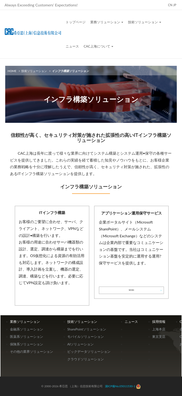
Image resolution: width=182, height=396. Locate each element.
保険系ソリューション (26, 344)
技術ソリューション (144, 22)
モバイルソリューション (85, 336)
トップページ (76, 22)
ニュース (72, 46)
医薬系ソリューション (26, 336)
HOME (12, 71)
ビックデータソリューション (88, 351)
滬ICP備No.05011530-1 (120, 386)
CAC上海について (99, 46)
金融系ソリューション (26, 329)
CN (170, 5)
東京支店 (158, 336)
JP (174, 5)
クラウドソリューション (85, 359)
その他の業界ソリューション (31, 351)
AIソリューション (80, 344)
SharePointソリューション (86, 329)
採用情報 (158, 322)
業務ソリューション (106, 22)
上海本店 (158, 329)
